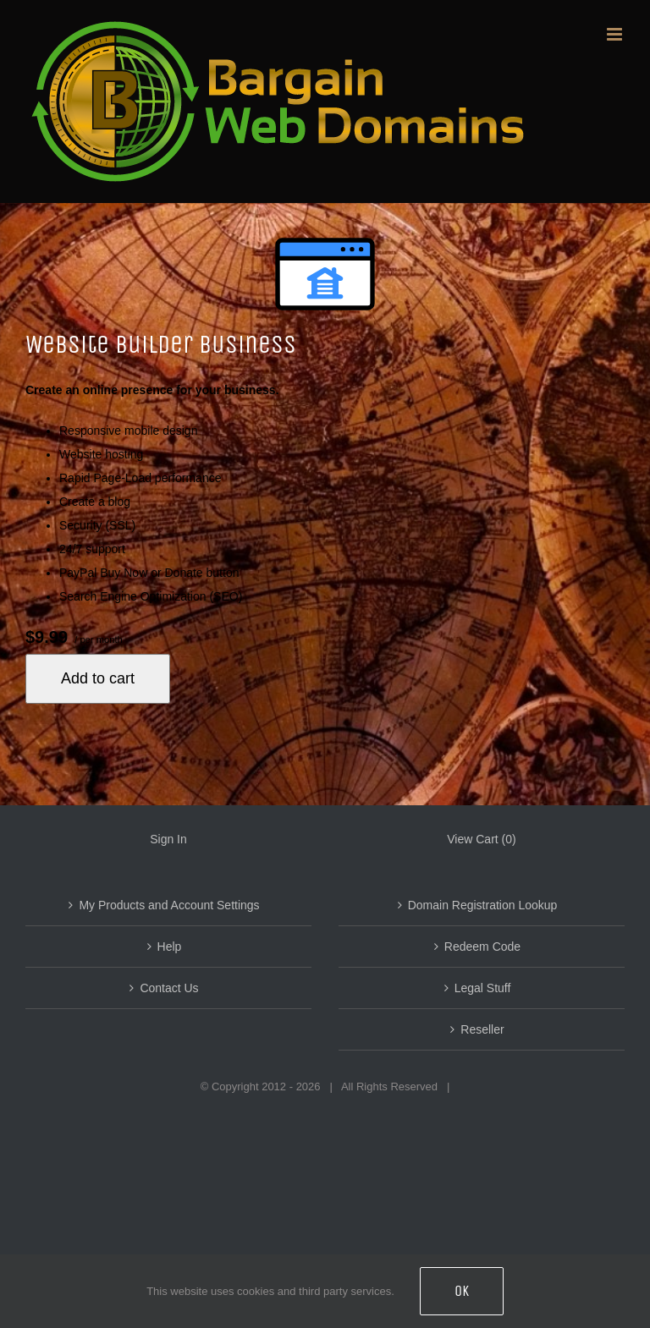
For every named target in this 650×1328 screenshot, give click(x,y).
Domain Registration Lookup (483, 905)
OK (461, 1290)
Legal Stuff (482, 988)
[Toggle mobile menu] (616, 34)
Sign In (168, 839)
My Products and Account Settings (169, 905)
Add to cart (98, 678)
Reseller (482, 1029)
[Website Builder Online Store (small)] (325, 274)
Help (169, 946)
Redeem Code (482, 946)
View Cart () (481, 839)
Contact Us (169, 988)
